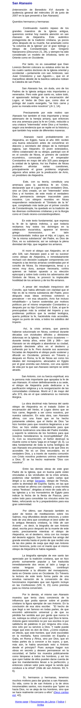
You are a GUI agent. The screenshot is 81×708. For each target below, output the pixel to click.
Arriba (40, 704)
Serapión (40, 480)
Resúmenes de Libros (43, 701)
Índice (61, 701)
